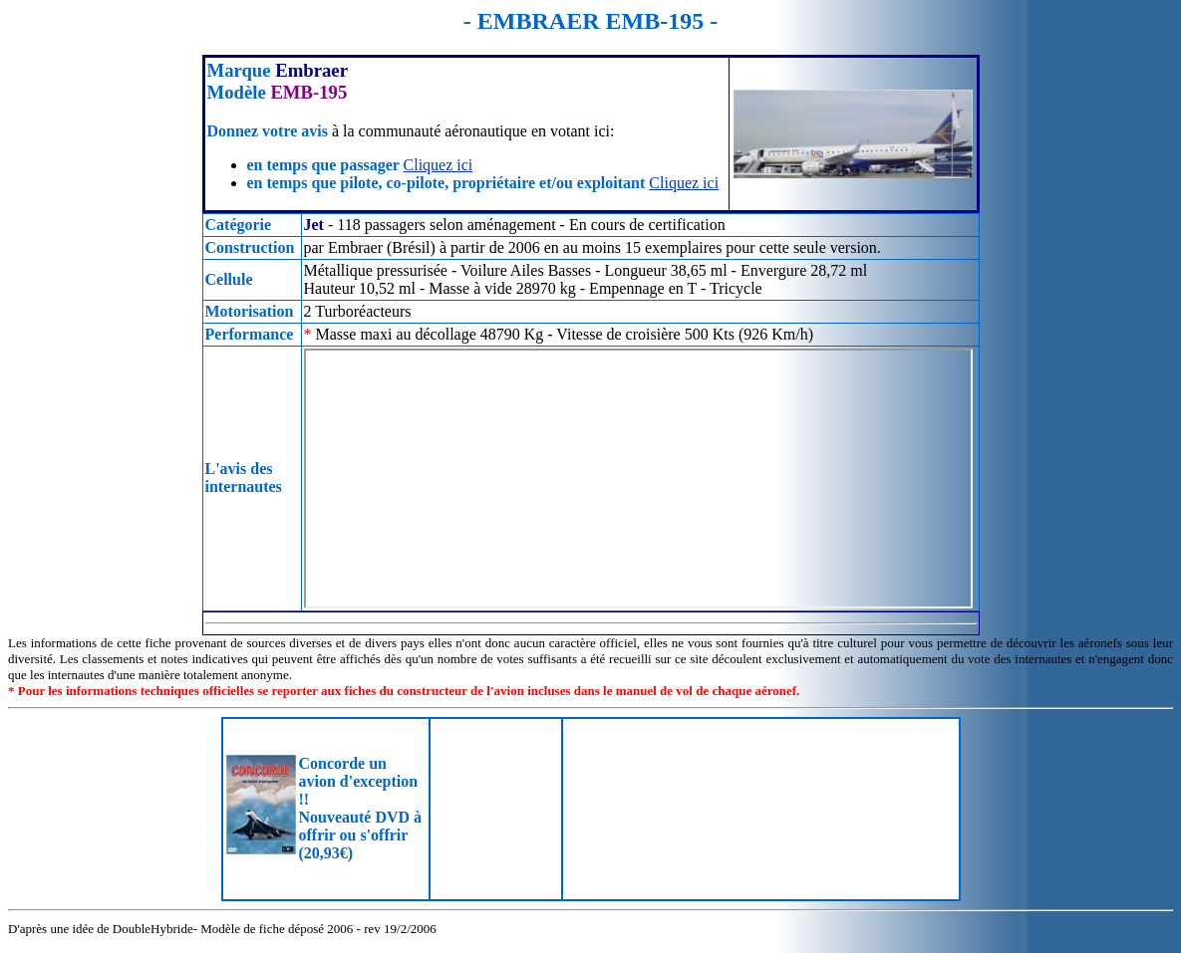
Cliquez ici (438, 164)
